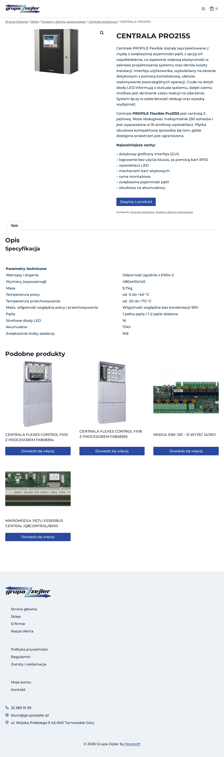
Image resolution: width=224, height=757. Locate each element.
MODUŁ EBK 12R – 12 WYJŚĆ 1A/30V (184, 435)
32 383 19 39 (21, 708)
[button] (102, 33)
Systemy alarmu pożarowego (174, 212)
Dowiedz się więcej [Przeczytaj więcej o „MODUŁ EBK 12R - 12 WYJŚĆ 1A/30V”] (186, 451)
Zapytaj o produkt (136, 202)
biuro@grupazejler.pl (30, 715)
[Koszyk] (214, 8)
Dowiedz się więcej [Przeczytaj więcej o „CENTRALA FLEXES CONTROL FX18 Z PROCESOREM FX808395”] (112, 451)
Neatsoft (133, 744)
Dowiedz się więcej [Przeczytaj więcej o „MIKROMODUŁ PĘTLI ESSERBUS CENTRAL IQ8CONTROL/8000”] (37, 537)
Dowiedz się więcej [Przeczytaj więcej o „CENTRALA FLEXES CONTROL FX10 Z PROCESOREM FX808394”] (37, 451)
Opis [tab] (14, 225)
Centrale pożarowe (142, 212)
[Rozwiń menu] (203, 8)
